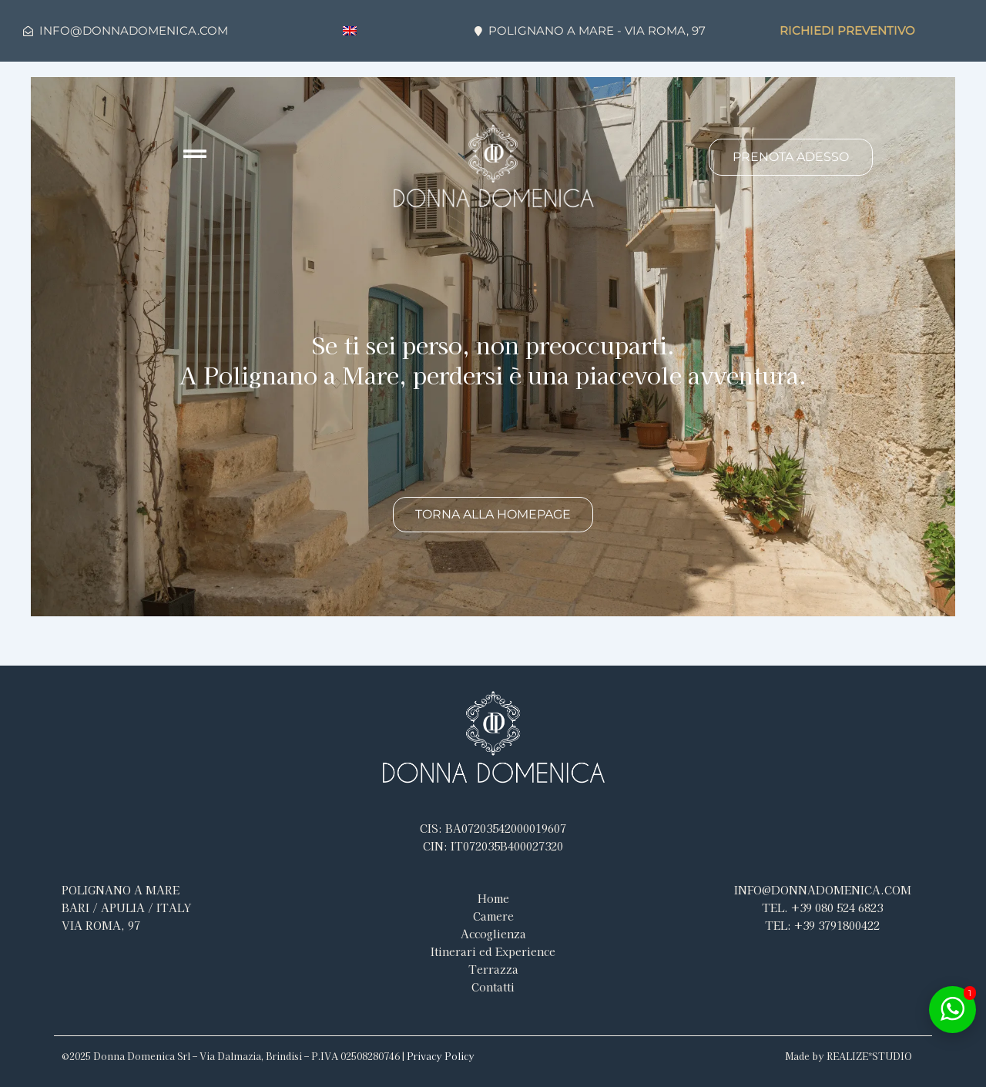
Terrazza (493, 969)
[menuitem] (349, 31)
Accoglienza (493, 933)
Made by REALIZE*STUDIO (848, 1055)
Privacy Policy (441, 1055)
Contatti (493, 987)
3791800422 (822, 925)
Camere (493, 916)
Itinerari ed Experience (493, 951)
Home (493, 898)
